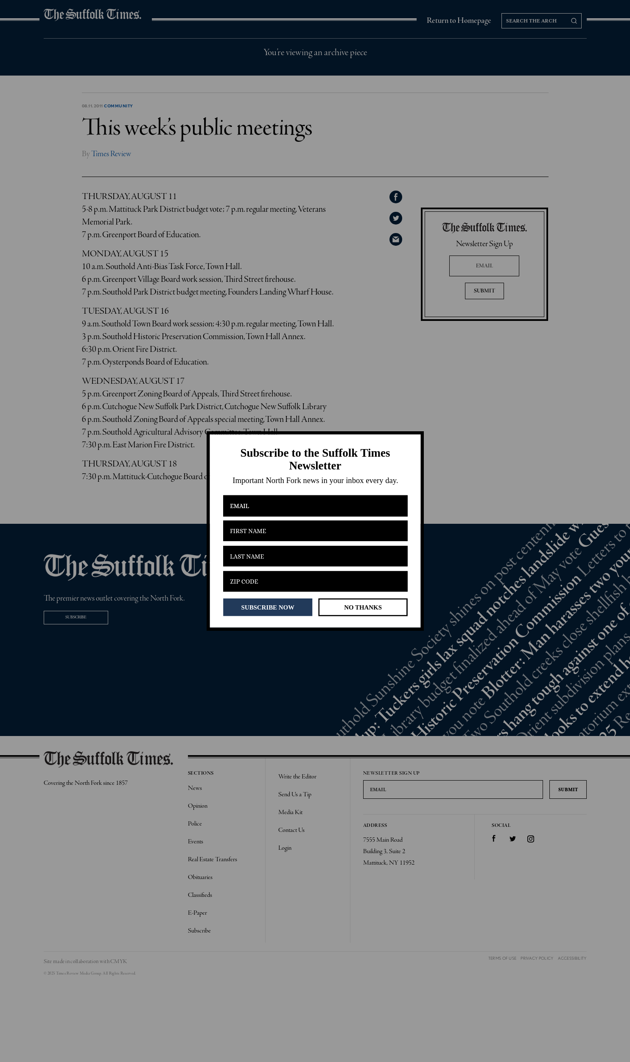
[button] (315, 459)
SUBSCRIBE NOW (267, 607)
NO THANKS (363, 607)
